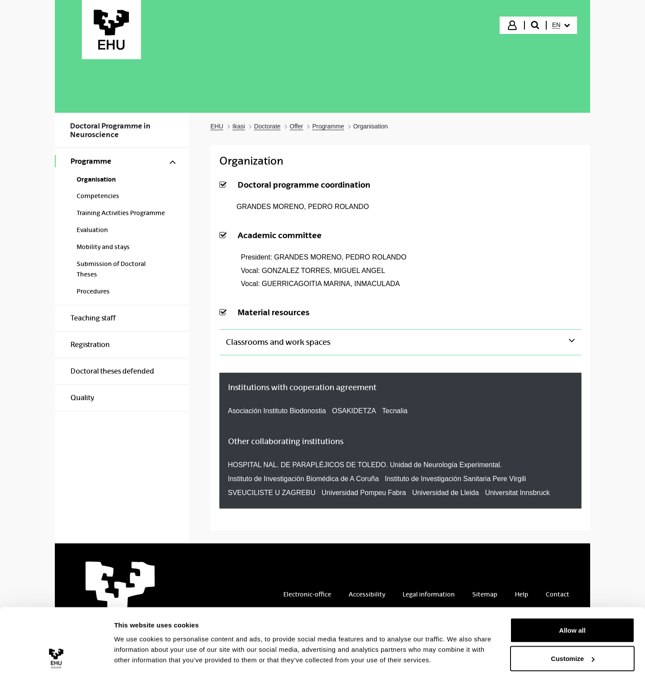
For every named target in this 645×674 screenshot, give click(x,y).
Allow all (572, 593)
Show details (134, 647)
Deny (572, 650)
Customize (573, 622)
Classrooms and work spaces (278, 342)
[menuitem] (561, 25)
